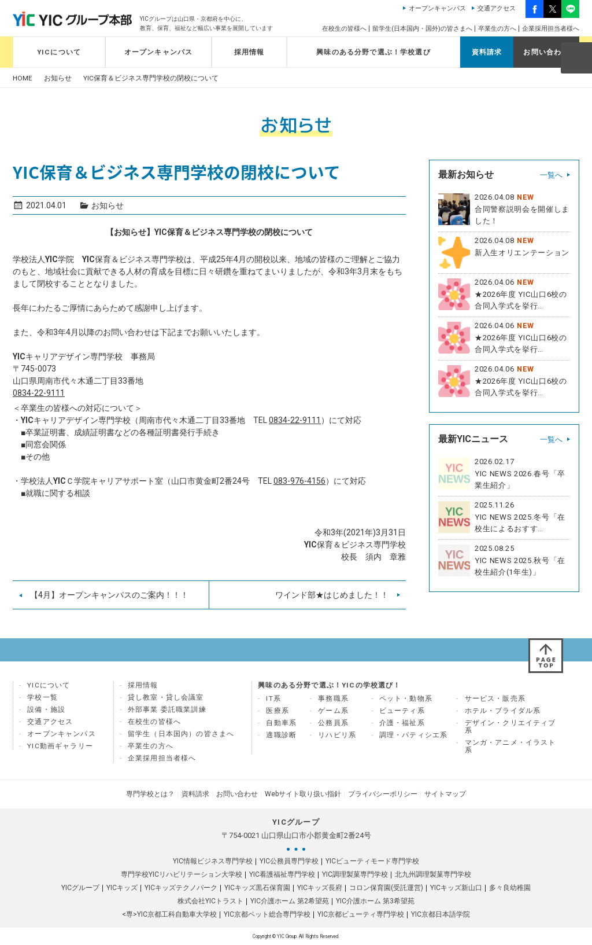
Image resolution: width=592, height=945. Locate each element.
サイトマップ (445, 794)
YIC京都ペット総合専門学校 (267, 914)
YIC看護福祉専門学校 (282, 874)
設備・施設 (46, 709)
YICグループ (80, 888)
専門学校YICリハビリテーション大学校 (181, 874)
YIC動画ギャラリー (60, 746)
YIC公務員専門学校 (289, 861)
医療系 (277, 711)
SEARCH (576, 57)
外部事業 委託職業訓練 (167, 709)
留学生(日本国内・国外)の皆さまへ (422, 28)
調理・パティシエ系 (413, 735)
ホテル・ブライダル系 (503, 711)
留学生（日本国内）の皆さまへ (181, 734)
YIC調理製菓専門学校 (355, 874)
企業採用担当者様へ (550, 28)
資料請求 (487, 52)
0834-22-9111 (39, 393)
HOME (22, 78)
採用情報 (249, 52)
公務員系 (333, 723)
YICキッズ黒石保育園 (257, 888)
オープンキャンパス (437, 8)
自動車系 (281, 723)
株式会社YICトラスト (210, 901)
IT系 (273, 698)
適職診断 (281, 735)
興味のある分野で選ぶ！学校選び (373, 52)
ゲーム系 (333, 711)
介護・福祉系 (402, 723)
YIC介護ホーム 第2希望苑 (289, 901)
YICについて (59, 52)
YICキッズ (122, 888)
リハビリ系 (337, 735)
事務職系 (333, 698)
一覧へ (551, 175)
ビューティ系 (402, 711)
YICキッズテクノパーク (181, 888)
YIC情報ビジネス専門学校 (213, 861)
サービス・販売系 (495, 698)
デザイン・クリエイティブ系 (510, 726)
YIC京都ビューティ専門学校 (360, 914)
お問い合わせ (546, 52)
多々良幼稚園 (510, 888)
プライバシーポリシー (382, 794)
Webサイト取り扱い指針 (303, 794)
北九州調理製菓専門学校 (433, 874)
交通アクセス (497, 8)
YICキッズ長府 (319, 888)
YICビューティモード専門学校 (372, 861)
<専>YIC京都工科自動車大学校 (169, 914)
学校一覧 (42, 697)
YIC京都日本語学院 (440, 914)
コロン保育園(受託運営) (386, 888)
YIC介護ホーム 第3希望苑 (375, 901)
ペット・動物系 (405, 698)
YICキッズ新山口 (456, 888)
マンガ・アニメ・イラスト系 (510, 746)
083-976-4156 (299, 481)
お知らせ (58, 78)
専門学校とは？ (150, 794)
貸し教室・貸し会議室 (166, 697)
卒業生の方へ (497, 28)
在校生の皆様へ (344, 28)
